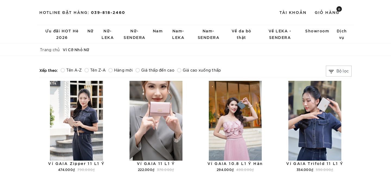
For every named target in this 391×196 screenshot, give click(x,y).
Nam (158, 30)
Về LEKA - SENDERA (280, 34)
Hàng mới (120, 70)
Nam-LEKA (178, 34)
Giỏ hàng (328, 12)
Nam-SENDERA (209, 34)
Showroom (317, 30)
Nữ (90, 30)
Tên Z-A (95, 70)
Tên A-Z (71, 70)
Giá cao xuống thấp (199, 70)
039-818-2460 (108, 12)
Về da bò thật (241, 34)
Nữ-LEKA (108, 34)
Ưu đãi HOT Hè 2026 (62, 34)
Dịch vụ (342, 34)
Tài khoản (293, 12)
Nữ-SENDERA (135, 34)
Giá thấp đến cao (154, 70)
